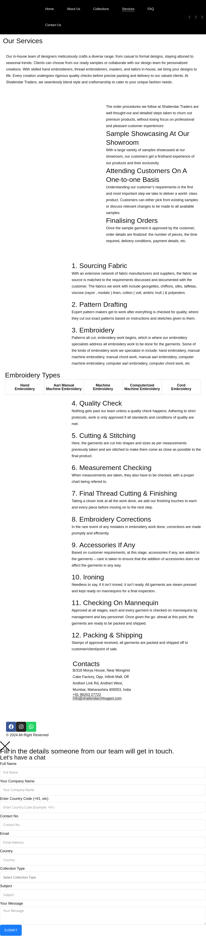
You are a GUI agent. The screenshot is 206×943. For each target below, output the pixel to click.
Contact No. (9, 816)
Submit (11, 930)
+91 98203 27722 (87, 694)
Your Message (11, 903)
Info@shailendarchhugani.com (97, 698)
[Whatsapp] (202, 17)
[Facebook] (189, 17)
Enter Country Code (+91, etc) (24, 799)
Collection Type (12, 869)
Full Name (8, 764)
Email (4, 834)
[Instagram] (196, 17)
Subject (6, 886)
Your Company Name (17, 781)
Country (6, 851)
